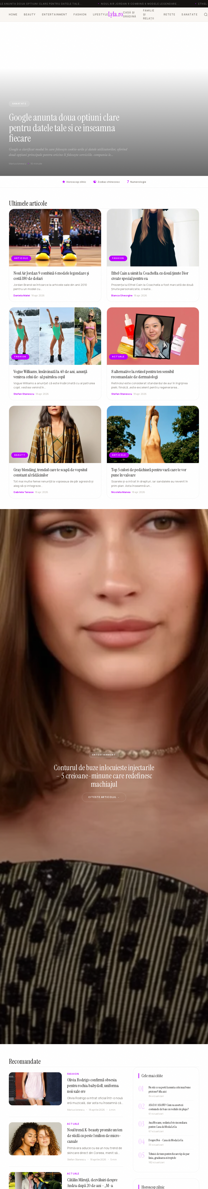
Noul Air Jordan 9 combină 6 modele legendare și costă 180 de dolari (51, 277)
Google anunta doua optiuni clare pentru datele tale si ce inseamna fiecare (64, 128)
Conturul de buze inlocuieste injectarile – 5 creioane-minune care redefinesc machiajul (104, 776)
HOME (13, 14)
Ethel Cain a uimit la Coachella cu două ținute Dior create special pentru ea (149, 277)
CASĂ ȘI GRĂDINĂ (129, 14)
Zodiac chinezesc (106, 182)
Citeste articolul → (104, 797)
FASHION (80, 14)
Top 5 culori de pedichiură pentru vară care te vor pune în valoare (148, 474)
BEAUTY (30, 14)
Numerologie (136, 182)
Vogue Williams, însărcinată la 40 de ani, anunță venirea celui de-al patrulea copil (50, 375)
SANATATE (189, 14)
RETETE (170, 14)
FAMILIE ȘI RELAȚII (148, 14)
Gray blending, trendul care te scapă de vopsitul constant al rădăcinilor (50, 474)
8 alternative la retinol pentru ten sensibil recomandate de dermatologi (142, 375)
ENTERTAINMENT (55, 14)
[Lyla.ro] (115, 14)
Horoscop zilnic (74, 182)
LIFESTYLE (100, 14)
